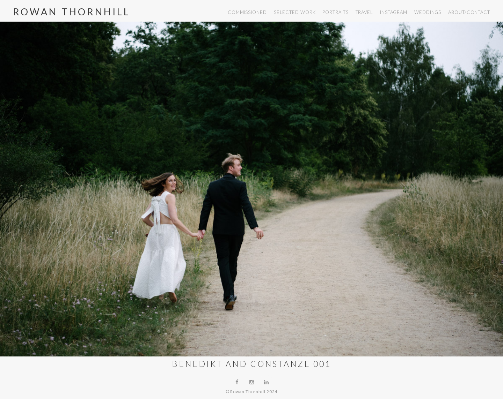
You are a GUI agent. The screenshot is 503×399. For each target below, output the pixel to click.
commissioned (247, 12)
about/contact (469, 12)
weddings (427, 12)
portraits (335, 12)
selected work (295, 12)
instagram (393, 12)
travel (364, 12)
